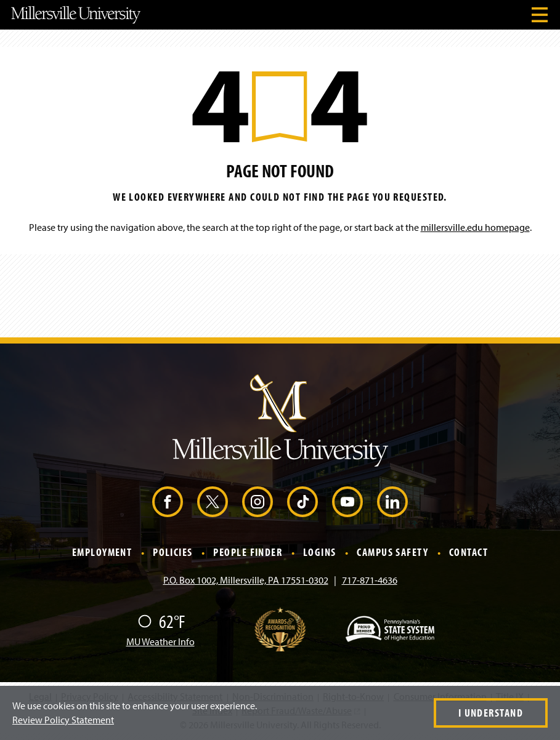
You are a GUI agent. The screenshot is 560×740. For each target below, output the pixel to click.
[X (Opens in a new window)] (212, 501)
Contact (468, 552)
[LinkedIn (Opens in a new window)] (392, 501)
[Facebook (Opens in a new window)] (167, 501)
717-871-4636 (369, 579)
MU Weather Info (160, 641)
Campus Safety (392, 552)
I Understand (490, 713)
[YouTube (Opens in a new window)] (347, 501)
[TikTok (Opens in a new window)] (302, 501)
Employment (102, 552)
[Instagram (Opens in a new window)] (257, 501)
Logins (319, 552)
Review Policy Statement (63, 720)
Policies (173, 552)
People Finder (247, 552)
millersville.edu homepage (475, 227)
